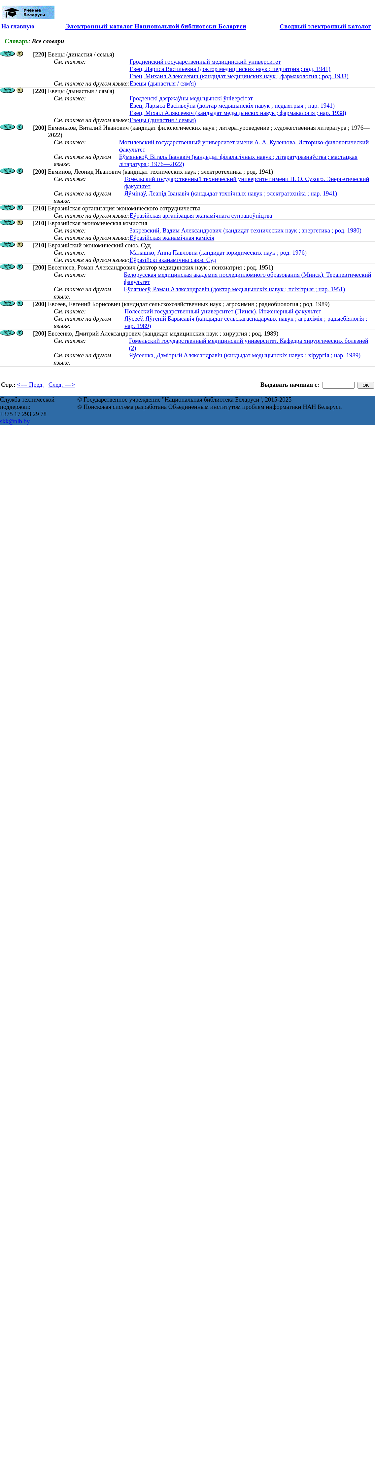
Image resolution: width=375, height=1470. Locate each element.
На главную (17, 26)
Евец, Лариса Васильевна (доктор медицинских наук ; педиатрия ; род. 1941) (229, 68)
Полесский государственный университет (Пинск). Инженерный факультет (222, 311)
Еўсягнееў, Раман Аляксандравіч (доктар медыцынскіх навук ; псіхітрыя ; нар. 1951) (234, 289)
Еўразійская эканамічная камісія (171, 237)
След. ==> (62, 384)
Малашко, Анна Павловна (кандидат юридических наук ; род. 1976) (218, 252)
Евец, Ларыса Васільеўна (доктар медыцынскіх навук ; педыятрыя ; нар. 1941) (232, 105)
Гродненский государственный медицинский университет (205, 61)
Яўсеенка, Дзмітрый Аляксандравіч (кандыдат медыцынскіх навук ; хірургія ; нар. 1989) (245, 355)
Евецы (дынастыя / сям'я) (162, 83)
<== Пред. (30, 384)
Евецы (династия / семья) (162, 120)
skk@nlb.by (15, 421)
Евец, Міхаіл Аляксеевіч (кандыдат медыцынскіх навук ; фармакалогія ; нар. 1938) (237, 112)
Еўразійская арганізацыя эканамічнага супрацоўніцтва (200, 215)
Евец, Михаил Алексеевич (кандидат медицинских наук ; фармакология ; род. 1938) (238, 76)
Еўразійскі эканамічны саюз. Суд (172, 259)
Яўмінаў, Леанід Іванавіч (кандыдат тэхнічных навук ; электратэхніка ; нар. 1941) (230, 193)
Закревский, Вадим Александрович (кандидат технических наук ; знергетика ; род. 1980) (245, 230)
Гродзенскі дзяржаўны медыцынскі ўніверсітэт (191, 98)
